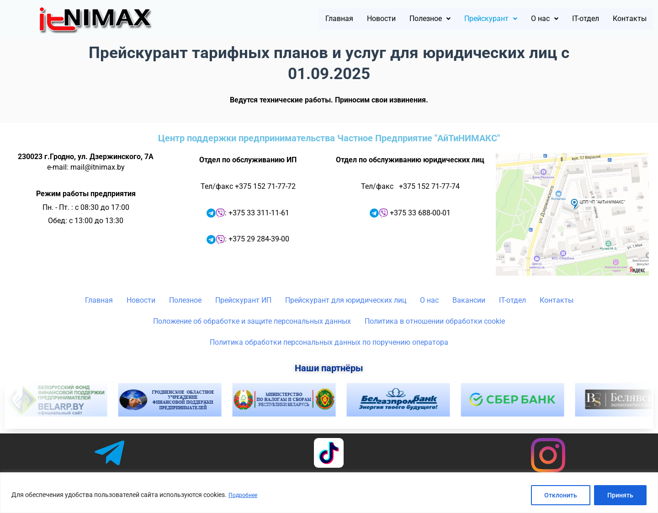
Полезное (391, 19)
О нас (525, 19)
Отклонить (560, 495)
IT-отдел (572, 19)
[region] (329, 492)
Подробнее (244, 495)
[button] (392, 19)
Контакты (625, 19)
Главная (285, 19)
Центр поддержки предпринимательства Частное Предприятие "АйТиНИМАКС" (329, 138)
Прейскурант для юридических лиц (345, 300)
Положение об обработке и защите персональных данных (252, 321)
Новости (335, 19)
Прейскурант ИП (243, 300)
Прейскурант (463, 19)
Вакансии (468, 300)
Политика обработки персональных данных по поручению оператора (329, 342)
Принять (620, 495)
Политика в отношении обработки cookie (435, 321)
